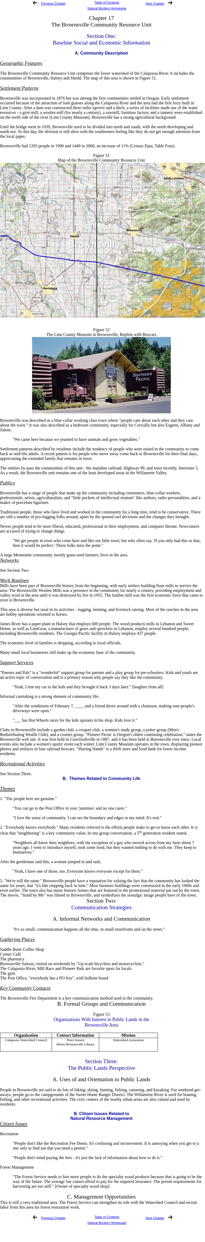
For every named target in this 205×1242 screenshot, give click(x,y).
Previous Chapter (53, 4)
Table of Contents (106, 3)
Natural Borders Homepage (107, 8)
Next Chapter (155, 4)
